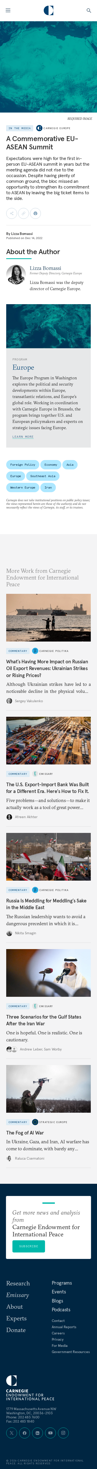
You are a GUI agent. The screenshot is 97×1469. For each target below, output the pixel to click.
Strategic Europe (53, 1122)
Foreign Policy (22, 465)
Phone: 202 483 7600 (23, 1417)
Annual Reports (64, 1327)
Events (59, 1292)
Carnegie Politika (54, 651)
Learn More (23, 436)
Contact (58, 1320)
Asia (70, 465)
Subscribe (28, 1246)
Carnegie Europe (57, 128)
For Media (60, 1345)
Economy (50, 465)
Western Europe (22, 487)
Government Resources (71, 1351)
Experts (16, 1318)
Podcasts (61, 1309)
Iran (48, 487)
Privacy (58, 1339)
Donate (16, 1330)
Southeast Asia (42, 476)
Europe (15, 476)
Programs (62, 1283)
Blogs (57, 1301)
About (14, 1306)
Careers (58, 1333)
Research (18, 1283)
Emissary (46, 774)
